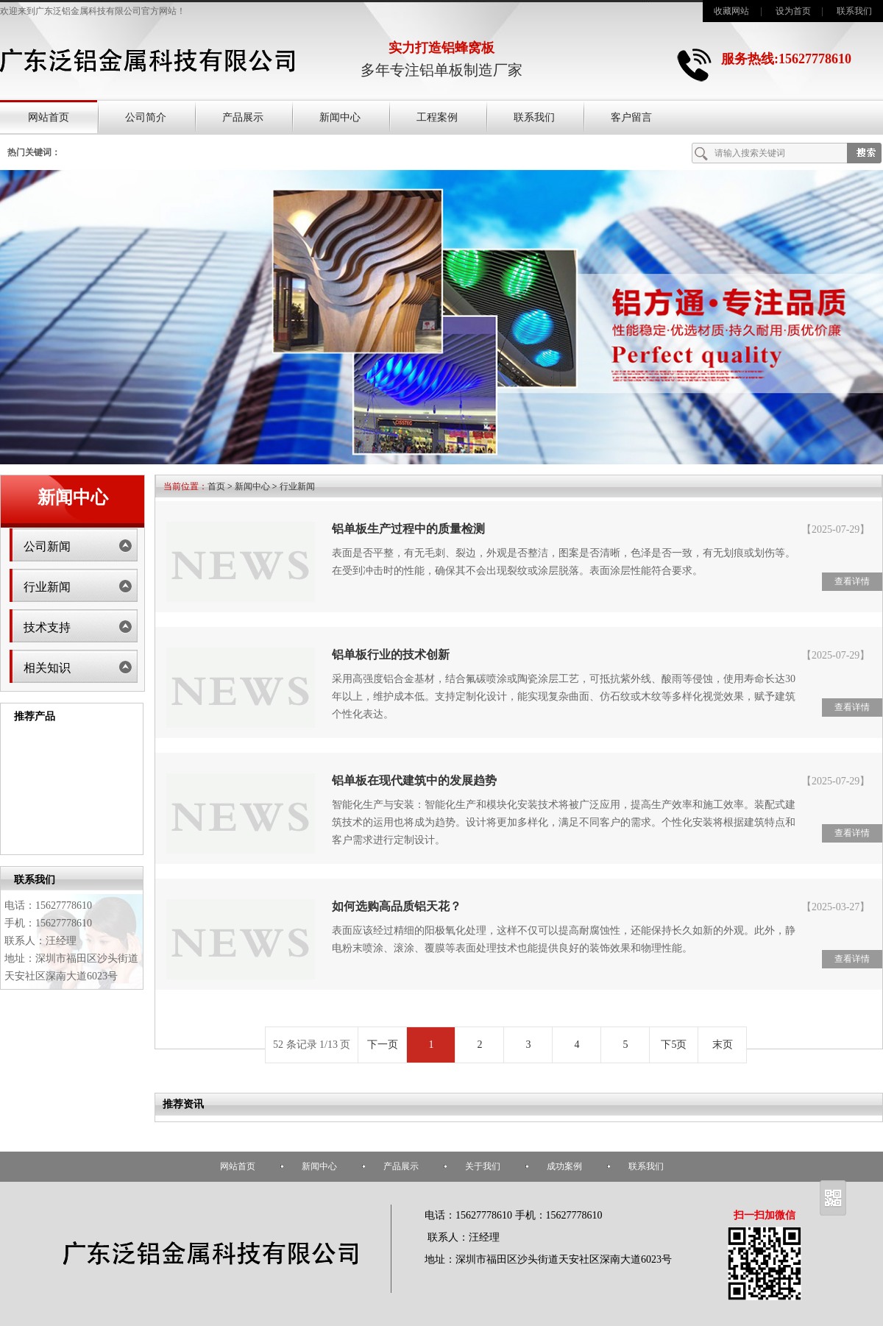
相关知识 (47, 668)
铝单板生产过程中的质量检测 (408, 528)
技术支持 (47, 627)
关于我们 (482, 1166)
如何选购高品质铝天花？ (396, 906)
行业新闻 (47, 587)
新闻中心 (340, 117)
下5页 (674, 1044)
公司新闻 (47, 546)
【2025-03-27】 (835, 906)
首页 (216, 486)
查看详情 (852, 581)
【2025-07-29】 (835, 529)
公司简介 (145, 117)
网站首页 (48, 117)
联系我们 (854, 11)
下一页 (382, 1044)
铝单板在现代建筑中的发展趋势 (414, 780)
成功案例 (564, 1166)
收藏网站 (731, 11)
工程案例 (437, 117)
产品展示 (242, 117)
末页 (722, 1044)
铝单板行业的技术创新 (391, 654)
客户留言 (631, 117)
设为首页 (793, 11)
